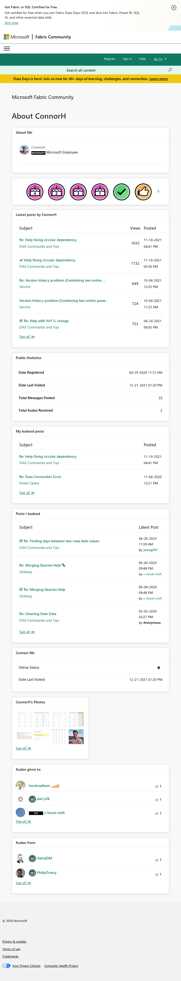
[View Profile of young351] (150, 549)
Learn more (158, 78)
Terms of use (11, 949)
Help (142, 59)
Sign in (127, 59)
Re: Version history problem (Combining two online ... (62, 280)
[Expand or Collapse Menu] (7, 48)
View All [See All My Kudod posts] (27, 492)
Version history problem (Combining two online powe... (63, 300)
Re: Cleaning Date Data (37, 613)
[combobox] (119, 70)
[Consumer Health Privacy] (61, 965)
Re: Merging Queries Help (40, 565)
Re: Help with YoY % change (46, 320)
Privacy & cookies (14, 941)
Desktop (25, 571)
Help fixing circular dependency (49, 260)
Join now (11, 22)
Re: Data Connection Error (40, 476)
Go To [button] (158, 59)
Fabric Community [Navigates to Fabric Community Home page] (53, 37)
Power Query (29, 483)
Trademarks (10, 956)
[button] (24, 719)
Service (24, 286)
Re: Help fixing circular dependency (48, 239)
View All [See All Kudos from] (23, 883)
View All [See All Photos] (23, 748)
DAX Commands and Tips (39, 246)
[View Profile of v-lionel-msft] (152, 574)
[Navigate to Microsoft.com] (16, 37)
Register (109, 59)
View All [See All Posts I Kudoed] (27, 632)
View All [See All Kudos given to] (23, 821)
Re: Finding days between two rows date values (61, 541)
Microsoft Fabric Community (43, 96)
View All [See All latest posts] (27, 336)
